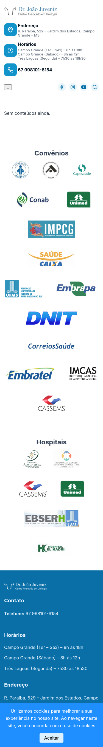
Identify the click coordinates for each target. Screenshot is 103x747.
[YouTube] (84, 87)
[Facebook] (62, 87)
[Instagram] (73, 87)
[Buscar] (95, 87)
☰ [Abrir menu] (8, 87)
